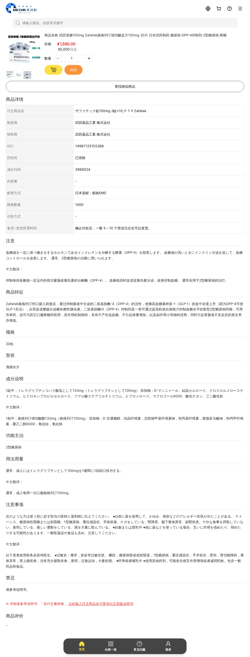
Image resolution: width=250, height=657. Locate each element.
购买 (73, 70)
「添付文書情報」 (86, 604)
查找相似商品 (125, 86)
